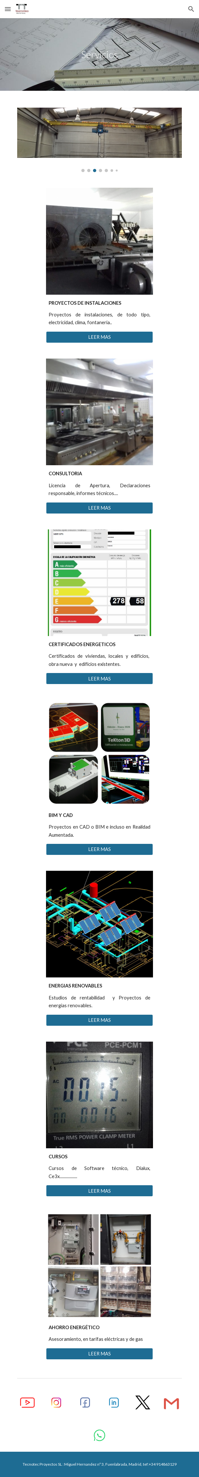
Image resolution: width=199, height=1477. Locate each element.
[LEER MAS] (99, 337)
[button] (8, 9)
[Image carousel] (99, 140)
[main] (99, 54)
